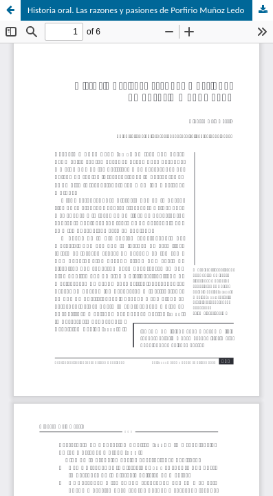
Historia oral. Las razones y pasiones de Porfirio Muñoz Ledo (136, 10)
